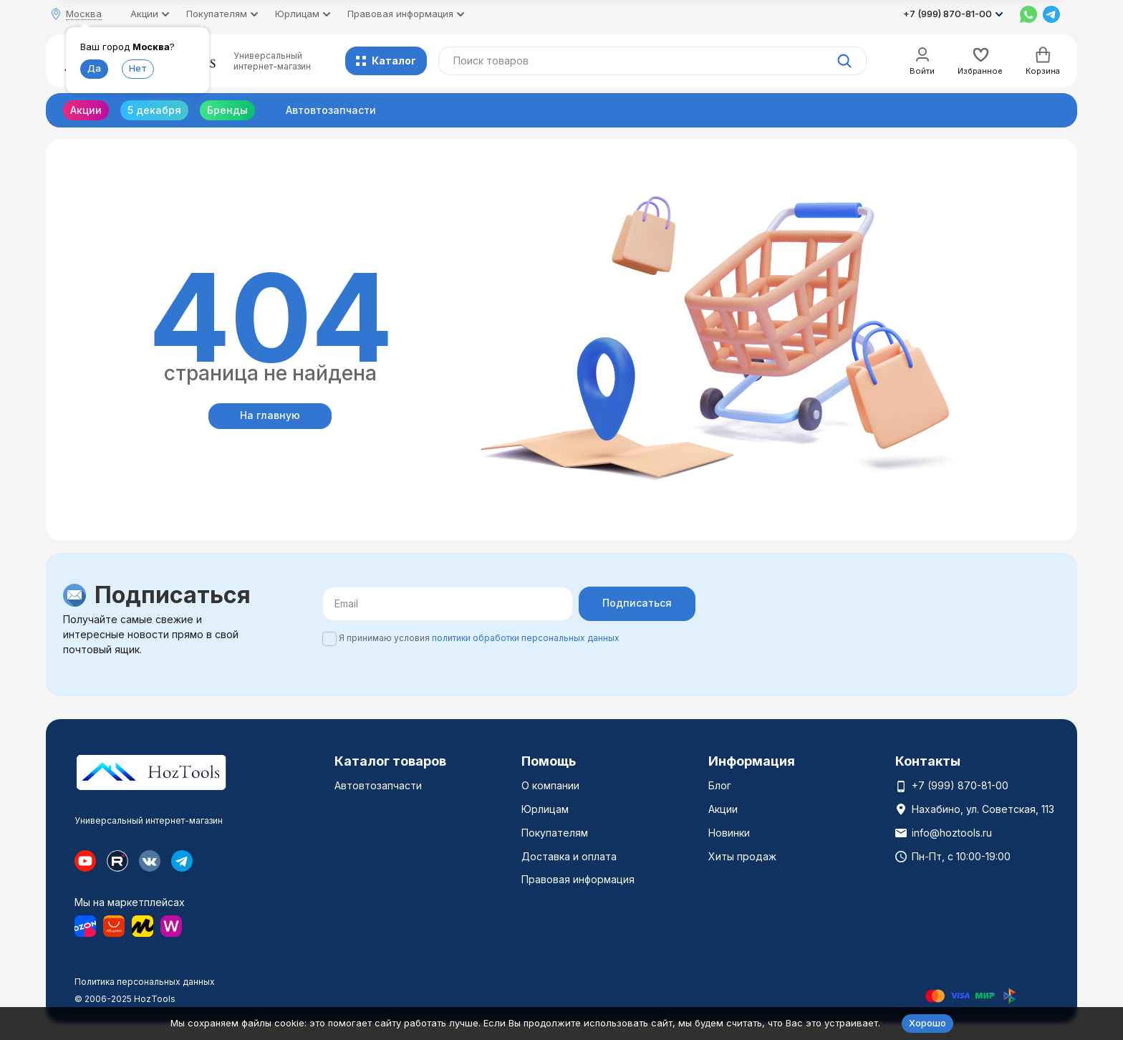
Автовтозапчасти (331, 110)
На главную (270, 415)
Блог (719, 785)
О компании (550, 785)
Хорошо (927, 1023)
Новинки (729, 833)
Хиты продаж (742, 856)
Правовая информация (578, 879)
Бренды (227, 110)
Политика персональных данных (144, 981)
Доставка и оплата (569, 856)
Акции (86, 110)
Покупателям (554, 833)
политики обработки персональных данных (526, 637)
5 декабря (154, 110)
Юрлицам (545, 809)
